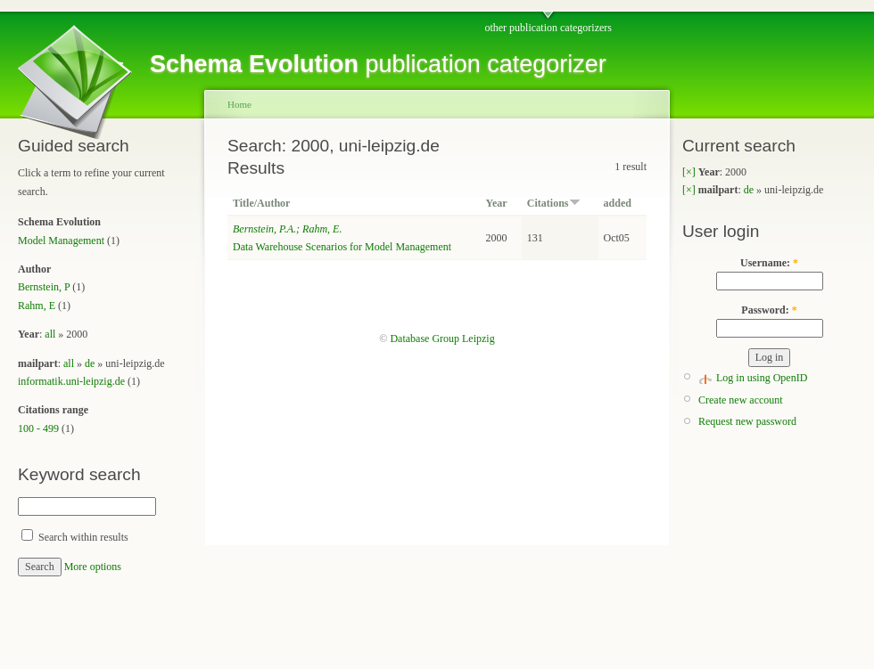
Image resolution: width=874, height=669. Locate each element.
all (50, 334)
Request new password (747, 421)
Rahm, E (36, 305)
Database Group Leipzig (442, 338)
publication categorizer (378, 64)
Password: (768, 310)
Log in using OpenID (761, 377)
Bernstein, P (44, 287)
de (90, 363)
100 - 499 (38, 428)
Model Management (61, 240)
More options (92, 566)
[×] (689, 172)
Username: (769, 263)
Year (496, 203)
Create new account (740, 400)
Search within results (74, 537)
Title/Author (261, 203)
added (617, 203)
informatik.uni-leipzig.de (71, 381)
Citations (554, 203)
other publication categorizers (548, 27)
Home (239, 104)
